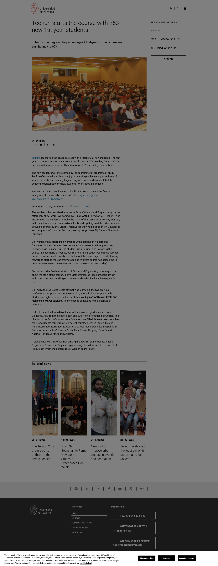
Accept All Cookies (186, 558)
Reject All (166, 558)
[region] (109, 558)
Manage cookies (146, 558)
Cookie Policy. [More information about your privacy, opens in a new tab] (85, 563)
